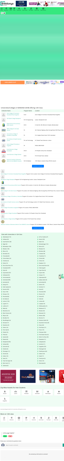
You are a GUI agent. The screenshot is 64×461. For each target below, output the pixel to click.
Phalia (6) (5, 283)
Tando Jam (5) (42, 307)
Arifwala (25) (6, 188)
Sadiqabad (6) (42, 291)
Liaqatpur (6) (42, 252)
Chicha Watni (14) (7, 207)
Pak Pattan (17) (42, 276)
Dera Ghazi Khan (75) (8, 214)
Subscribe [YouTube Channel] (23, 432)
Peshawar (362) (42, 281)
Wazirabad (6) (42, 312)
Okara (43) (41, 274)
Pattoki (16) (5, 281)
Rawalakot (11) (42, 288)
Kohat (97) (41, 245)
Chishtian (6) (6, 210)
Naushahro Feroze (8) (44, 271)
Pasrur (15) (41, 279)
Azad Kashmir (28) (7, 190)
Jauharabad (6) (42, 231)
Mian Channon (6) (7, 262)
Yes (5, 385)
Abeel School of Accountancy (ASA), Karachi (11, 134)
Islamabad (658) (6, 229)
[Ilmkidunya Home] (7, 3)
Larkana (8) (41, 250)
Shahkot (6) (5, 298)
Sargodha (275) (42, 295)
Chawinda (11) (42, 205)
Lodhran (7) (5, 255)
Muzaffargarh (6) (7, 269)
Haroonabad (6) (6, 226)
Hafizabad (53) (6, 224)
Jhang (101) (5, 233)
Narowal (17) (6, 271)
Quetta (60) (5, 286)
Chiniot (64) (41, 207)
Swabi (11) (41, 305)
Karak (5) (41, 238)
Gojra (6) (5, 219)
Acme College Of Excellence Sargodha (10, 157)
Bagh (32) (5, 193)
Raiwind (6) (5, 288)
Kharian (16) (42, 243)
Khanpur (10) (6, 243)
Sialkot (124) (42, 302)
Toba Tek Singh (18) (7, 310)
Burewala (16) (6, 202)
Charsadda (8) (6, 205)
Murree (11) (41, 267)
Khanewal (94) (42, 241)
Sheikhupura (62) (43, 300)
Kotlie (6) (41, 248)
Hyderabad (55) (42, 226)
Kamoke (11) (42, 236)
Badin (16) (41, 190)
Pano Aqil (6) (6, 279)
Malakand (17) (42, 257)
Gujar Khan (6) (42, 219)
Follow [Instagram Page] (52, 432)
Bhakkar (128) (6, 198)
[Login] (4, 13)
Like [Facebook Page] (8, 432)
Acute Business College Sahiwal (8, 168)
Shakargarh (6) (42, 298)
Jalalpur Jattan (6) (43, 229)
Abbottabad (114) (7, 186)
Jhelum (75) (41, 233)
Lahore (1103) (6, 250)
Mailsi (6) (5, 257)
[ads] (8, 325)
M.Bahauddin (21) (43, 255)
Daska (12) (5, 212)
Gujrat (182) (42, 221)
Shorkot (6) (5, 302)
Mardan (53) (42, 260)
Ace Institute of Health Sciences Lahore (10, 151)
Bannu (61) (41, 195)
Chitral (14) (41, 210)
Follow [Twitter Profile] (37, 432)
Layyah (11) (5, 252)
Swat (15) (5, 307)
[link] (21, 3)
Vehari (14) (41, 310)
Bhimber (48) (42, 200)
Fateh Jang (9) (42, 217)
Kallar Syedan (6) (7, 236)
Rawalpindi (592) (7, 291)
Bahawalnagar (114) (43, 193)
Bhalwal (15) (42, 198)
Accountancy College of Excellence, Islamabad (11, 145)
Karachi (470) (6, 238)
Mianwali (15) (42, 262)
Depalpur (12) (42, 212)
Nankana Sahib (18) (43, 269)
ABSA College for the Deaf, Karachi (9, 140)
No (10, 385)
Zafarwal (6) (5, 314)
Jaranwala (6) (6, 231)
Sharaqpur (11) (6, 300)
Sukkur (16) (5, 305)
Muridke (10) (6, 267)
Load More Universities (38, 115)
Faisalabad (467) (6, 217)
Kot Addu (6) (6, 248)
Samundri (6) (6, 295)
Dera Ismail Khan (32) (44, 214)
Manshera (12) (6, 260)
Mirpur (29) (5, 264)
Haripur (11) (42, 224)
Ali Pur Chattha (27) (43, 186)
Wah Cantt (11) (6, 312)
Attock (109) (42, 188)
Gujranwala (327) (7, 221)
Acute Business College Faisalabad (9, 162)
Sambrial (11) (42, 293)
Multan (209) (42, 264)
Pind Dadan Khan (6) (44, 283)
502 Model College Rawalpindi (8, 129)
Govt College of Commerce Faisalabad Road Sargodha (13, 123)
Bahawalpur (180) (7, 195)
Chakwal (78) (42, 202)
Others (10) (5, 276)
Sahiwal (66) (5, 293)
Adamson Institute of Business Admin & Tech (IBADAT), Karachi (15, 173)
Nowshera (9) (6, 274)
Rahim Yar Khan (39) (43, 286)
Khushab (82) (6, 245)
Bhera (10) (5, 200)
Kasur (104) (5, 241)
